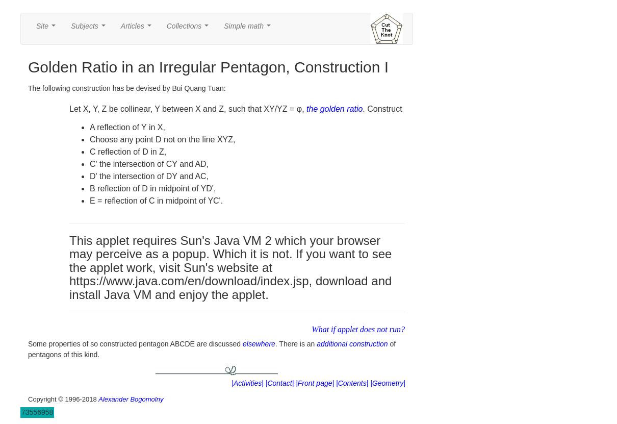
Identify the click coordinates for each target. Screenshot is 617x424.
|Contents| (352, 383)
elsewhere (259, 344)
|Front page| (315, 383)
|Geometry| (387, 383)
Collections (190, 29)
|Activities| (248, 383)
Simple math (249, 29)
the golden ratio (334, 109)
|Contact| (280, 383)
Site (48, 29)
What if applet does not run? (358, 329)
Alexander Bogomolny (130, 399)
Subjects (90, 29)
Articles (138, 29)
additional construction (352, 344)
